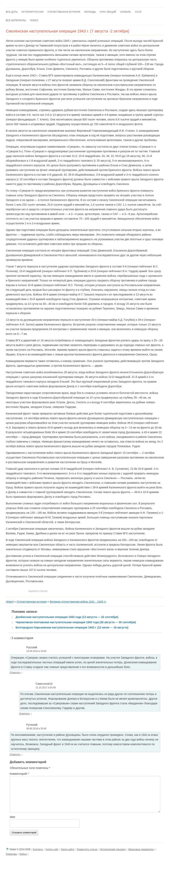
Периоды (90, 12)
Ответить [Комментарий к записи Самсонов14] (24, 713)
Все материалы (16, 20)
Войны (23, 854)
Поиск (34, 20)
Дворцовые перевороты (141, 849)
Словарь (125, 12)
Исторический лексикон (112, 849)
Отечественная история (63, 12)
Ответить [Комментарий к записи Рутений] (15, 754)
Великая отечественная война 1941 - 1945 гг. (78, 601)
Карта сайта (67, 849)
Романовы (11, 854)
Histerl (10, 601)
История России (33, 12)
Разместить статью (87, 849)
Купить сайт (52, 849)
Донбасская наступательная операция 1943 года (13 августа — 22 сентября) (67, 617)
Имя (12, 816)
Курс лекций (108, 12)
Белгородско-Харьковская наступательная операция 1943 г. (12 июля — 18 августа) (72, 627)
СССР (138, 12)
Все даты (12, 12)
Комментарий (19, 773)
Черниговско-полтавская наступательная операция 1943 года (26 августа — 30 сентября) (76, 622)
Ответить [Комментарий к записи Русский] (15, 672)
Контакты (38, 849)
